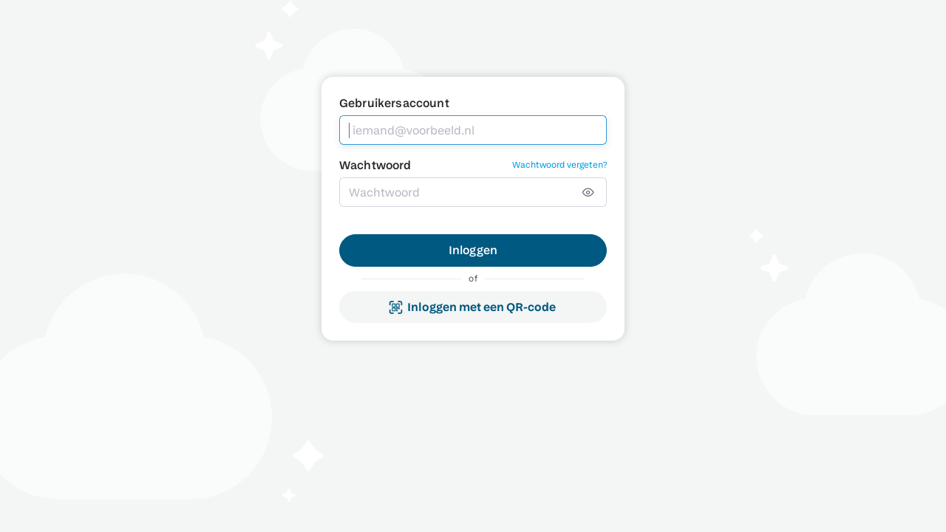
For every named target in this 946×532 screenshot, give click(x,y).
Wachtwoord (375, 165)
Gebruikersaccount (394, 103)
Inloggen (473, 250)
